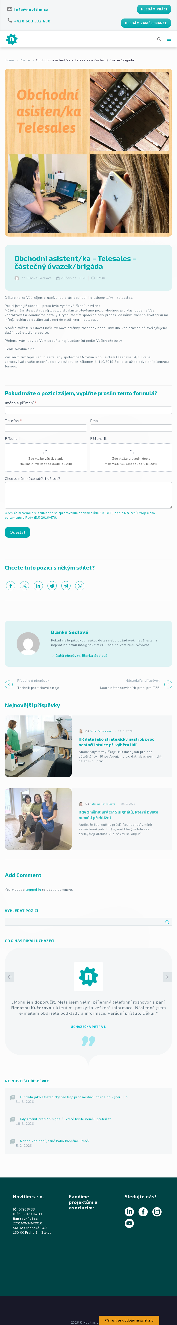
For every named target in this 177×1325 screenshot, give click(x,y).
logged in (33, 889)
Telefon (13, 421)
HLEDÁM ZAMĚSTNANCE (146, 23)
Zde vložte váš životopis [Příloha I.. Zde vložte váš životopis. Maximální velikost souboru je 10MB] (45, 458)
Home (9, 60)
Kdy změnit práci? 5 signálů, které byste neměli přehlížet (65, 1119)
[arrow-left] (9, 1007)
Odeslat (17, 532)
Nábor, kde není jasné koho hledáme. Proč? (54, 1141)
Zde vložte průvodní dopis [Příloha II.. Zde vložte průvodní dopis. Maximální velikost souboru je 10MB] (131, 458)
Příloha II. (98, 438)
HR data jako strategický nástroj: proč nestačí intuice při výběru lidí (74, 1097)
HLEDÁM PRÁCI (154, 9)
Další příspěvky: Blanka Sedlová (81, 655)
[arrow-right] (167, 1007)
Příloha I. (13, 438)
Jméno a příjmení (21, 403)
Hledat (167, 922)
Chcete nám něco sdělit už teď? (33, 478)
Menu (169, 39)
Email (95, 421)
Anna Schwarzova (101, 739)
